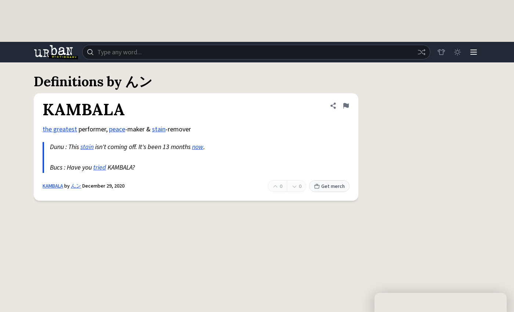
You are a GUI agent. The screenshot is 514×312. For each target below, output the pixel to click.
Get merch (329, 186)
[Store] (441, 52)
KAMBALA (53, 186)
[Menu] (473, 52)
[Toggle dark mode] (457, 52)
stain (159, 129)
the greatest (60, 129)
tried (99, 167)
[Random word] (421, 52)
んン (76, 186)
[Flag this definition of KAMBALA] (346, 106)
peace (117, 129)
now (197, 147)
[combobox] (256, 52)
